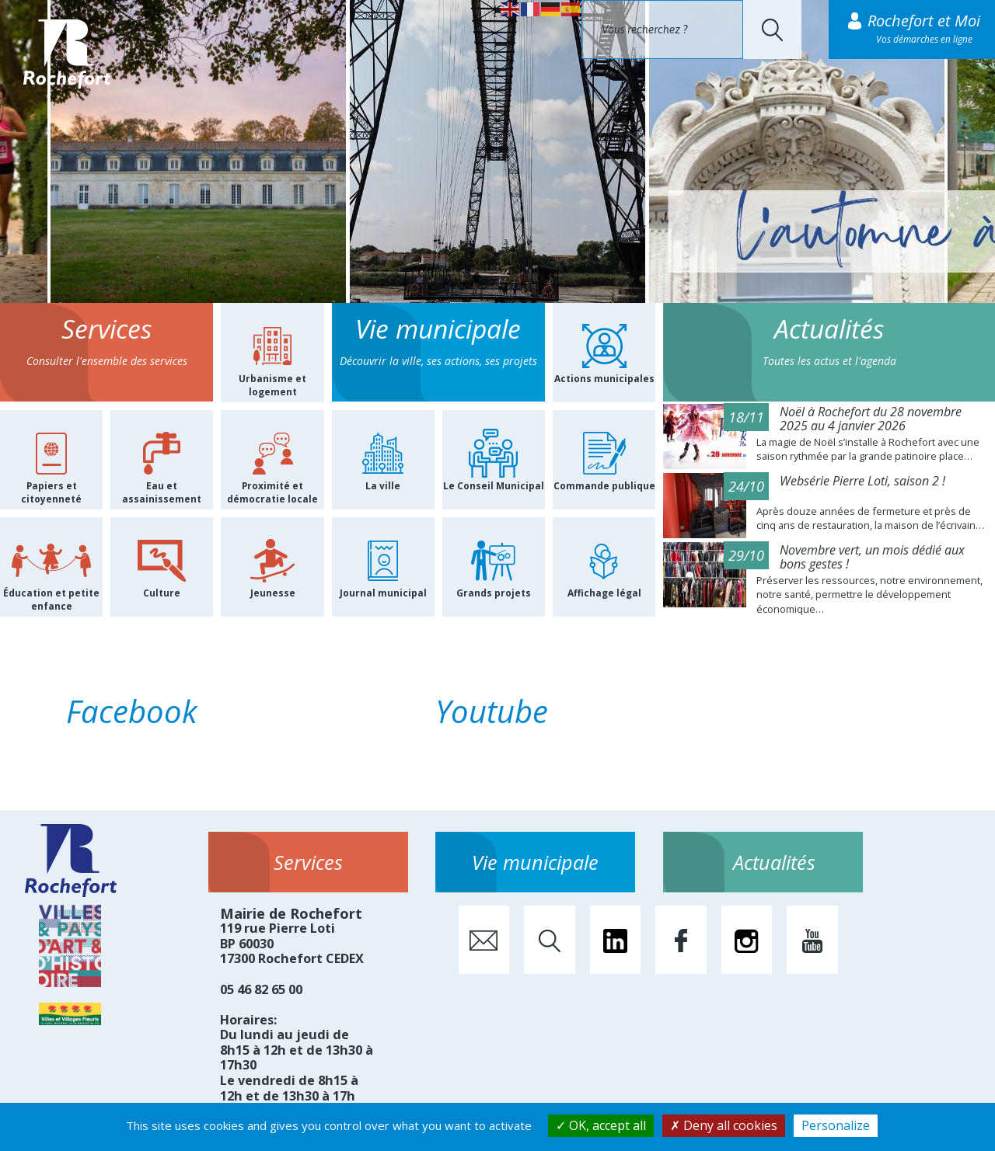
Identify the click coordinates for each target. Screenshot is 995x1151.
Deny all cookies (723, 1125)
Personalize (835, 1125)
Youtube (491, 711)
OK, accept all (601, 1125)
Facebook (131, 711)
